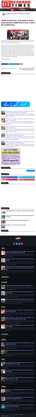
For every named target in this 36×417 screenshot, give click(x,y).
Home (2, 17)
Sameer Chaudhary (5, 27)
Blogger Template (11, 415)
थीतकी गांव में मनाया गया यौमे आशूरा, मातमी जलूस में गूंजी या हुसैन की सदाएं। (20, 299)
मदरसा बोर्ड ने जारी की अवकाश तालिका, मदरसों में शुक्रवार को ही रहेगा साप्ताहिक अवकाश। (17, 220)
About (17, 414)
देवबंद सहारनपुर (5, 17)
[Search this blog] (13, 171)
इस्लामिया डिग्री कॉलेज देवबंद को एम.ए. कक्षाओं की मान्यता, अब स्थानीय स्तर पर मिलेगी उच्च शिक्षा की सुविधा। (20, 210)
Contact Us (21, 414)
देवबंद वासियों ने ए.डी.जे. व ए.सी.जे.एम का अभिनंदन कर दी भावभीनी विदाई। (17, 13)
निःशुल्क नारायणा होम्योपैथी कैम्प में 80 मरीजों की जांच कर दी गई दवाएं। (18, 285)
